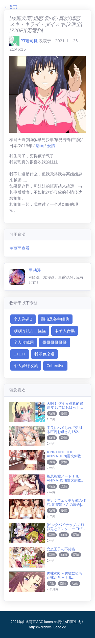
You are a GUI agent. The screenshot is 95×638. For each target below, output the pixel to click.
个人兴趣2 (23, 319)
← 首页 (10, 7)
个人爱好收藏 (26, 366)
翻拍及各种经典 (55, 319)
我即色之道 (44, 354)
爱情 (51, 146)
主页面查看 (19, 248)
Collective (55, 366)
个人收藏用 (24, 342)
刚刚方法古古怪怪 (30, 331)
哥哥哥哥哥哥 (54, 342)
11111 (20, 354)
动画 (40, 146)
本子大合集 (65, 331)
